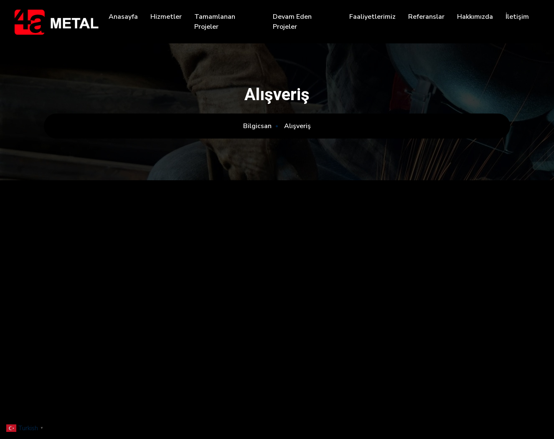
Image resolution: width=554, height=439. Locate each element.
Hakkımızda (475, 16)
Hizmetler (166, 16)
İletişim (517, 16)
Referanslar (426, 16)
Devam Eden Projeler (292, 21)
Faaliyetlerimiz (372, 16)
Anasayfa (123, 16)
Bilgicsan (257, 126)
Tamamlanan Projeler (214, 21)
